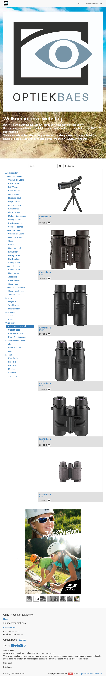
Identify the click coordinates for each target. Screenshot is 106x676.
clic (9, 344)
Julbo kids (12, 277)
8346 (41, 219)
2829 (41, 330)
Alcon (10, 316)
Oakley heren (14, 255)
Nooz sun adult (14, 198)
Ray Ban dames (15, 223)
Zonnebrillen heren (13, 230)
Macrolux (12, 365)
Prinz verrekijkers (15, 333)
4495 (41, 441)
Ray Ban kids (14, 280)
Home (5, 619)
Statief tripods (14, 330)
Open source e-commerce (91, 673)
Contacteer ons (9, 627)
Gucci (10, 241)
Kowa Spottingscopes (17, 337)
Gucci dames (14, 191)
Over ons (22, 640)
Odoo (70, 673)
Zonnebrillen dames (13, 176)
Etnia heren (13, 252)
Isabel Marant (14, 194)
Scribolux (12, 373)
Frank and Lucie (15, 348)
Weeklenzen (13, 305)
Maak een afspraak (94, 3)
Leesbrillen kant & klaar (15, 341)
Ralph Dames (14, 201)
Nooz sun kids (14, 273)
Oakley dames (14, 219)
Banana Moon (14, 269)
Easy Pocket (13, 358)
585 (41, 496)
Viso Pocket (13, 376)
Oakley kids (13, 284)
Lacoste (11, 244)
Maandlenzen (14, 309)
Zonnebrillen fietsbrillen (15, 288)
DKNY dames (14, 187)
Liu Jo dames (14, 212)
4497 (41, 385)
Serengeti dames (15, 227)
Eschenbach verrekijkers (18, 326)
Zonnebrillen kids (12, 266)
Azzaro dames (14, 205)
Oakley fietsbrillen (16, 291)
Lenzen (8, 298)
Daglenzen (13, 301)
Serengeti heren (15, 263)
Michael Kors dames (17, 216)
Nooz (10, 351)
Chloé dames (14, 183)
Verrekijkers (10, 323)
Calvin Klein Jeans (16, 180)
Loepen (8, 355)
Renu (10, 319)
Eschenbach (45, 217)
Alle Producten (11, 173)
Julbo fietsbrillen (15, 294)
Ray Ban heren (14, 259)
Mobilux (11, 369)
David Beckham (15, 237)
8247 (41, 274)
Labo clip (12, 362)
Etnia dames (13, 209)
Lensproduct (10, 312)
